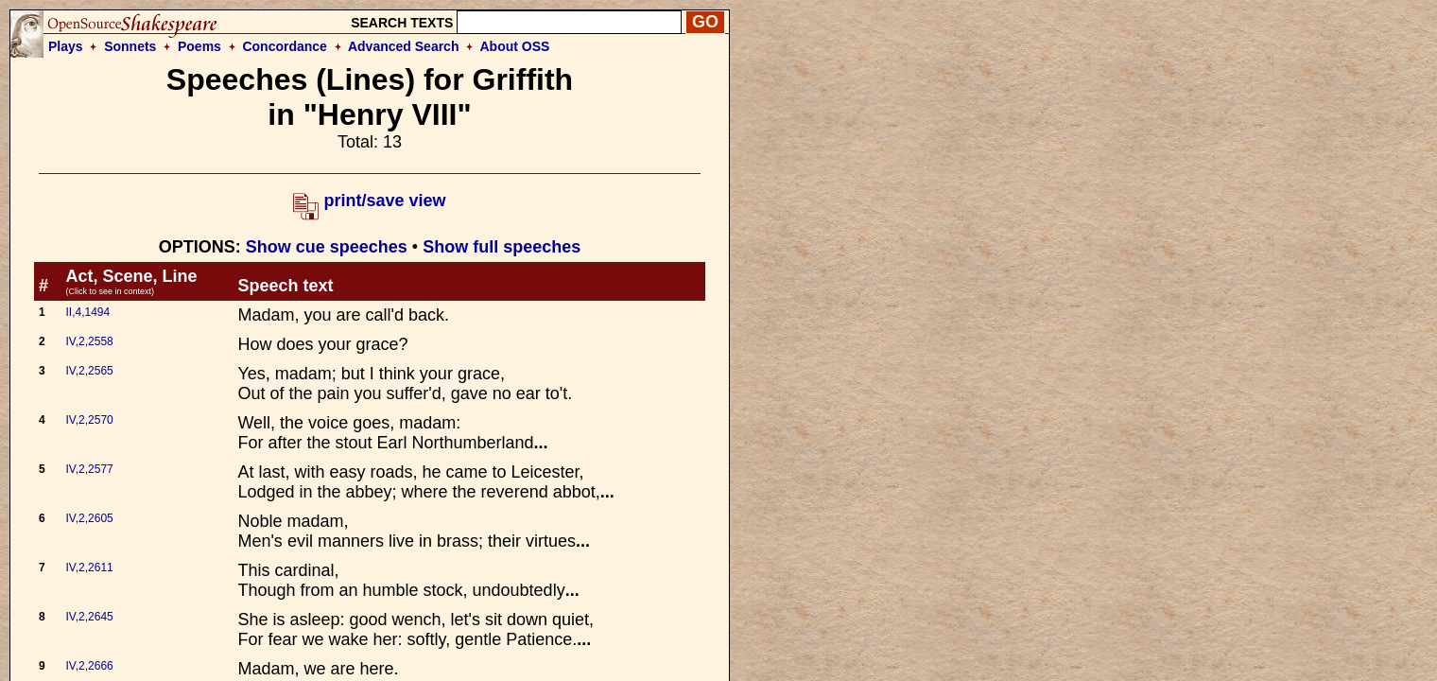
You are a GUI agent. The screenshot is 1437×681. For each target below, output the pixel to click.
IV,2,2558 (89, 341)
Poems (199, 46)
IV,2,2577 (89, 469)
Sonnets (130, 46)
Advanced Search (403, 46)
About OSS (515, 46)
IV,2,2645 (89, 616)
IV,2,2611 (89, 567)
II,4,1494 (88, 312)
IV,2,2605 (89, 518)
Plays (65, 46)
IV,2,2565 (89, 370)
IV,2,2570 (89, 420)
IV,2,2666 (89, 665)
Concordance (284, 46)
